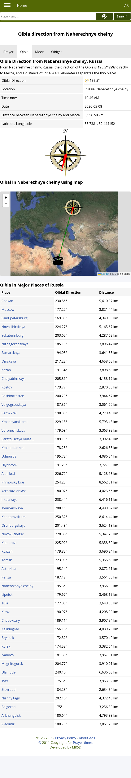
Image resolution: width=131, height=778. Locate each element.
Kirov (5, 611)
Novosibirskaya (13, 326)
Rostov (6, 387)
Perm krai (9, 413)
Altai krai (8, 473)
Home (22, 5)
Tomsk (6, 560)
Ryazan (7, 551)
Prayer (8, 52)
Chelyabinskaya (13, 378)
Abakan (7, 301)
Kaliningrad (10, 629)
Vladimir (7, 724)
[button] (73, 206)
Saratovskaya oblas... (17, 439)
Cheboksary (10, 620)
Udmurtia (8, 456)
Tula (4, 603)
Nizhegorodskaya (14, 344)
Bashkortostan (12, 396)
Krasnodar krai (13, 447)
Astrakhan (9, 568)
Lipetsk (7, 594)
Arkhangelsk (11, 715)
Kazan (6, 370)
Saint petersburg (14, 318)
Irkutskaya (9, 499)
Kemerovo (9, 542)
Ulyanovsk (9, 465)
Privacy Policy (65, 738)
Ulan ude (8, 672)
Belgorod (8, 706)
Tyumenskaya (12, 508)
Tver (4, 681)
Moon (39, 52)
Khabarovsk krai (13, 516)
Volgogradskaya (13, 404)
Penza (6, 577)
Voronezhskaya (13, 430)
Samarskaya (10, 352)
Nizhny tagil (10, 698)
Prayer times (83, 742)
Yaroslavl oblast (13, 491)
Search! (122, 16)
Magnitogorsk (12, 663)
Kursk (5, 646)
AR (126, 5)
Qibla (24, 52)
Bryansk (7, 637)
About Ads (87, 738)
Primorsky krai (12, 482)
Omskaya (8, 361)
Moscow (7, 309)
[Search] (46, 16)
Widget (56, 52)
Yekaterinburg (12, 335)
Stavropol (8, 689)
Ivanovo (7, 655)
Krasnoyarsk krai (14, 421)
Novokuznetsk (12, 534)
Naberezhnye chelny (17, 586)
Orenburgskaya (13, 525)
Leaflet (103, 274)
